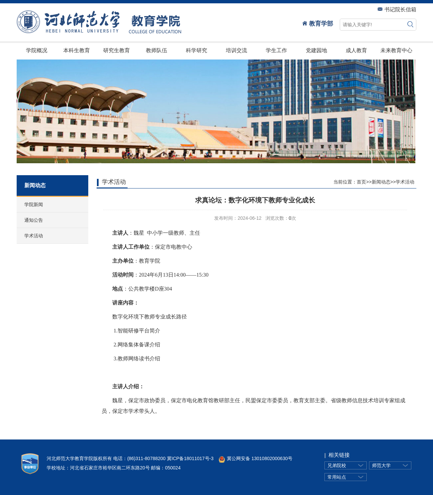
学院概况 (36, 50)
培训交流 (236, 50)
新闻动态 (381, 182)
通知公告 (33, 220)
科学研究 (196, 50)
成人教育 (356, 50)
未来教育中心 (396, 50)
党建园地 (316, 50)
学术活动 (33, 235)
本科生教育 (76, 50)
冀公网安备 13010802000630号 (253, 458)
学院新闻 (33, 204)
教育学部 (317, 23)
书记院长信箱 (397, 9)
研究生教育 (116, 50)
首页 (361, 182)
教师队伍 (156, 50)
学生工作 (276, 50)
